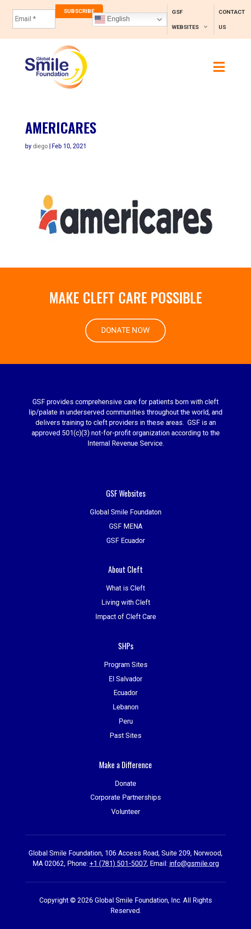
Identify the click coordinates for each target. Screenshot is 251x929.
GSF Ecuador (125, 560)
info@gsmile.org (194, 863)
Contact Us (232, 19)
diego (40, 146)
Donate (125, 803)
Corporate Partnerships (125, 818)
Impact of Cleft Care (125, 637)
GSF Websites (185, 19)
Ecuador (125, 727)
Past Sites (125, 770)
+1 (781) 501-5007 (118, 863)
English (112, 19)
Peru (126, 755)
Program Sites (126, 699)
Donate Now (125, 330)
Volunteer (125, 832)
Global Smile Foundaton (125, 532)
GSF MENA (125, 547)
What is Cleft (125, 608)
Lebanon (125, 741)
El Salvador (125, 713)
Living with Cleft (125, 623)
